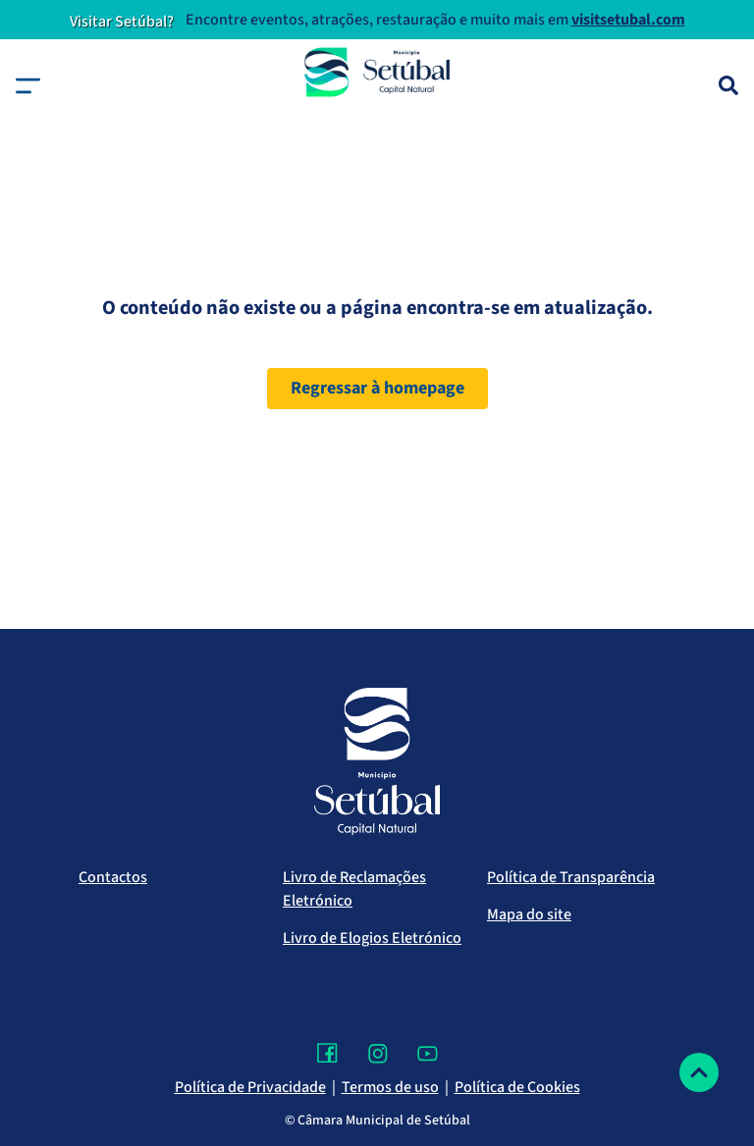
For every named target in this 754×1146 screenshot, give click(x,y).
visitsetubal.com (628, 19)
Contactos (113, 877)
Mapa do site (529, 914)
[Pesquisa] (728, 85)
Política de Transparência (571, 877)
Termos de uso (390, 1087)
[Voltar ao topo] (699, 1072)
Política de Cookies (517, 1087)
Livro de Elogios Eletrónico (372, 938)
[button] (28, 86)
